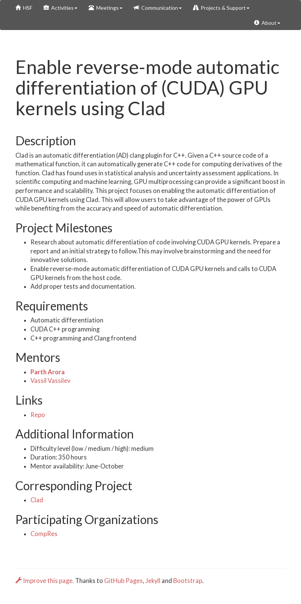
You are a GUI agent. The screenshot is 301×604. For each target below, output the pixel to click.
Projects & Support (221, 8)
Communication (158, 8)
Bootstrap (187, 580)
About (267, 23)
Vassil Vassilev (50, 380)
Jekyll (152, 580)
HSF (23, 8)
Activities (60, 8)
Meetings (106, 8)
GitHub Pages (123, 580)
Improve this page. (45, 580)
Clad (36, 500)
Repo (37, 415)
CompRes (43, 534)
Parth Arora (47, 372)
